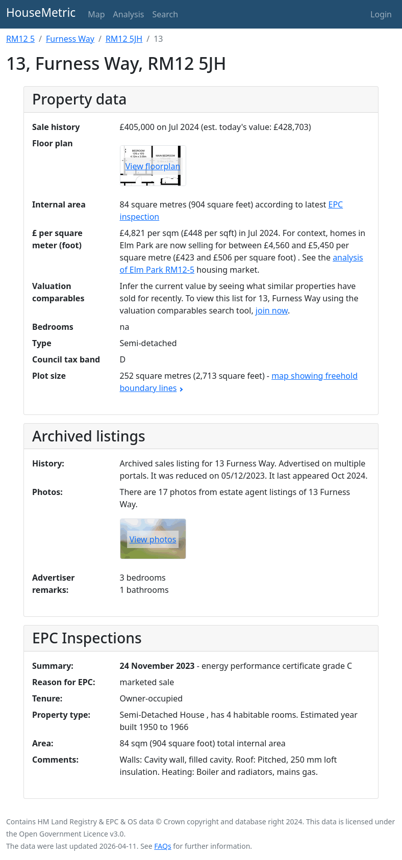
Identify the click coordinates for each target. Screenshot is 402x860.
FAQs (162, 846)
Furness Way (70, 38)
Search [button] (165, 14)
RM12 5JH (124, 38)
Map (96, 14)
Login (381, 14)
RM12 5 (20, 38)
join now (272, 310)
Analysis (128, 14)
